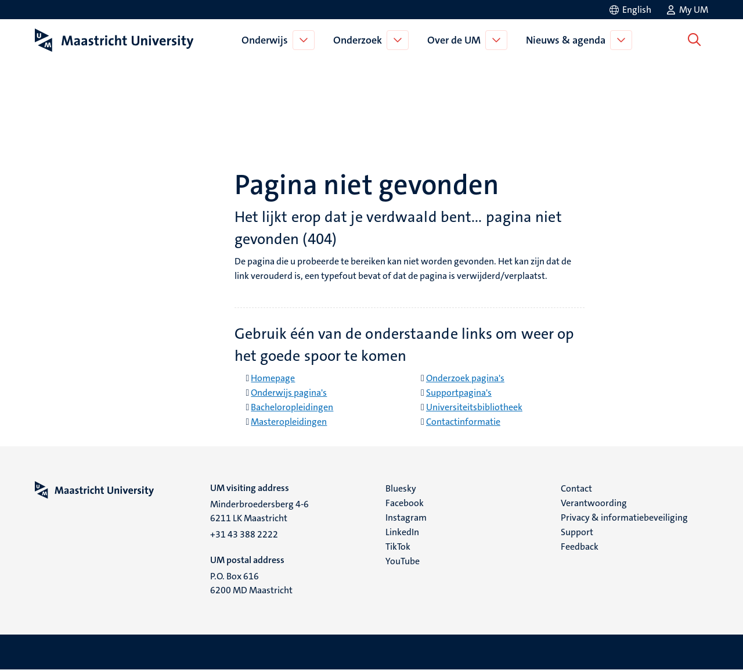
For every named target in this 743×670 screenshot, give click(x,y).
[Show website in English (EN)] (629, 9)
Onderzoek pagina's (465, 378)
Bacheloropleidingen (292, 407)
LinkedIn (402, 532)
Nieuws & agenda (568, 40)
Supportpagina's (459, 392)
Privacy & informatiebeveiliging (624, 517)
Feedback (579, 546)
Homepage (273, 378)
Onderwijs (267, 40)
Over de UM (456, 40)
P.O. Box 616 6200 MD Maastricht (251, 583)
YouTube (402, 561)
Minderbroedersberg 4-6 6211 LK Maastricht (259, 511)
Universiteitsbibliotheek (474, 407)
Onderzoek (360, 40)
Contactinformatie (463, 421)
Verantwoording (594, 503)
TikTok (397, 546)
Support (577, 532)
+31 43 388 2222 (244, 534)
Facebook (404, 503)
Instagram (406, 517)
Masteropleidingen (289, 421)
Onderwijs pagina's (289, 392)
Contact (576, 488)
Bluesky (400, 488)
